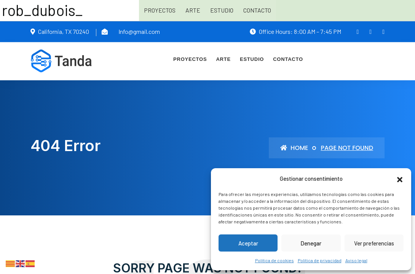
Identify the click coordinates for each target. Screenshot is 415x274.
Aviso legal (356, 260)
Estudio (221, 10)
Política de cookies (274, 260)
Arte (192, 10)
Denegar (310, 243)
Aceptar (248, 243)
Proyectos (160, 10)
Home (294, 147)
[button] (400, 178)
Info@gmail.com (139, 31)
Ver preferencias (374, 243)
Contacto (257, 10)
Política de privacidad (320, 260)
